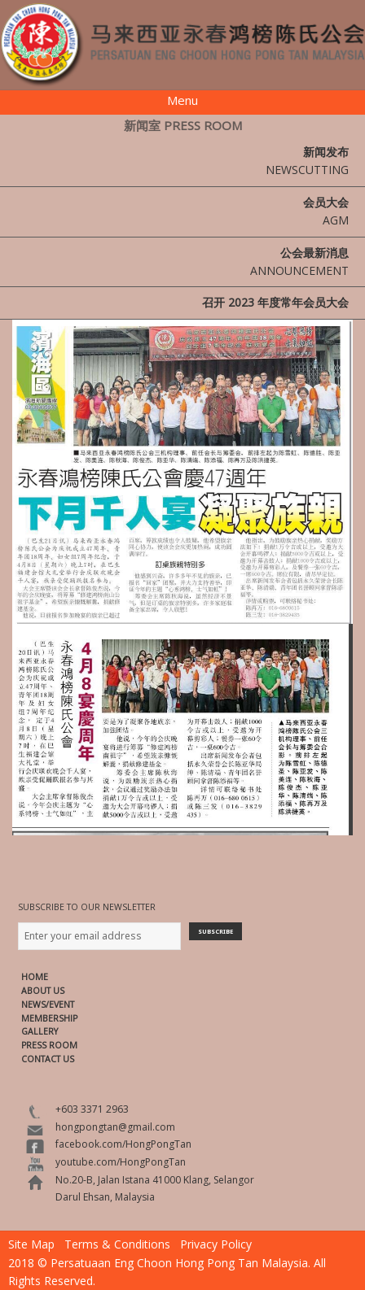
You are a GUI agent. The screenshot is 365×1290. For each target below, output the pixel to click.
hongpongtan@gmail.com (115, 1127)
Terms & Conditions (117, 1244)
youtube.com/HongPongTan (120, 1162)
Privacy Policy (216, 1244)
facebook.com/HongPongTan (123, 1144)
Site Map (31, 1244)
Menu (182, 100)
